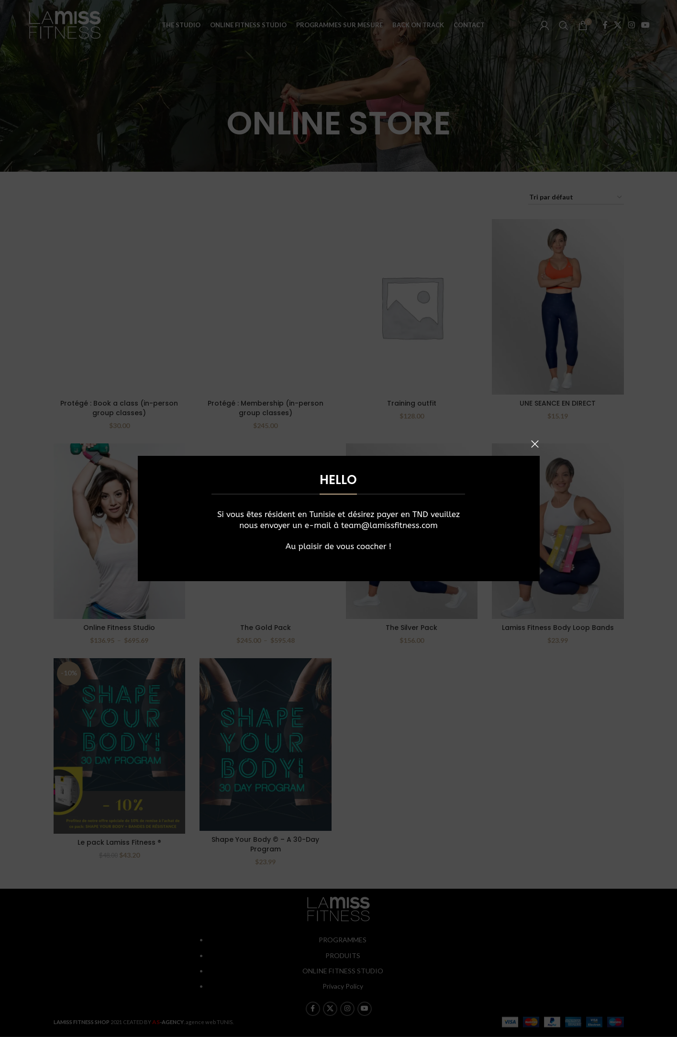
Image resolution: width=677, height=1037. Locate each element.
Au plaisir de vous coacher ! (338, 546)
